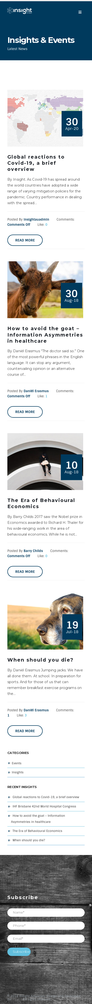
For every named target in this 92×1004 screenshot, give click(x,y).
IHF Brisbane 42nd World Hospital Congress (44, 806)
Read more (25, 240)
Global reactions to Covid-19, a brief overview (46, 797)
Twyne (16, 999)
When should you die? (29, 840)
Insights (18, 772)
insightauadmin (36, 219)
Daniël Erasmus (36, 391)
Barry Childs (33, 551)
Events (16, 763)
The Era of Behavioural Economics (37, 831)
